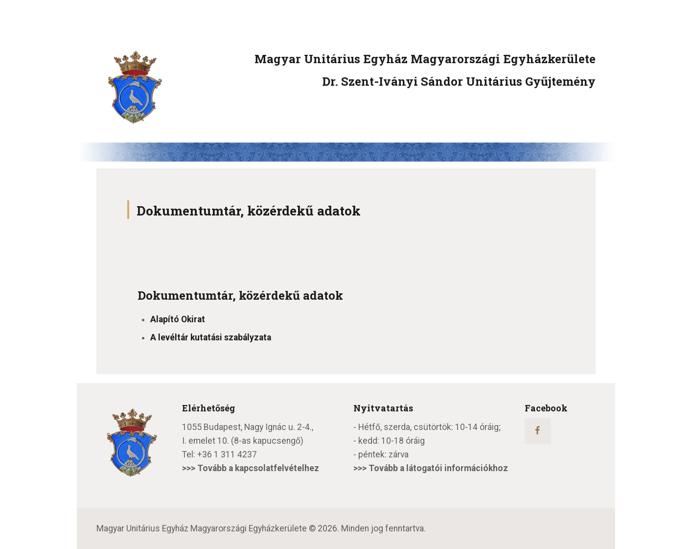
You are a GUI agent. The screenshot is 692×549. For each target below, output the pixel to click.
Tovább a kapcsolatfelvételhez (258, 468)
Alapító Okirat (177, 319)
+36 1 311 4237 (227, 454)
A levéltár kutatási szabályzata (210, 337)
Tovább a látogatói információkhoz (438, 468)
